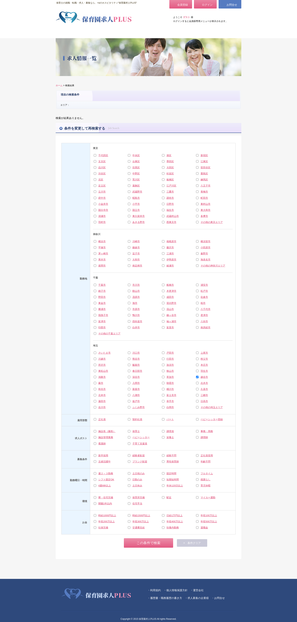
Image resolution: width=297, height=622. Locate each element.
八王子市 (205, 185)
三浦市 (170, 253)
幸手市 (170, 401)
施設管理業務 (105, 437)
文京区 (102, 161)
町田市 (204, 197)
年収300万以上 (140, 521)
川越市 (102, 358)
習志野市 (171, 303)
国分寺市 (103, 210)
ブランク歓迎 (139, 461)
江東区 (204, 161)
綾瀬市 (170, 265)
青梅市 (204, 191)
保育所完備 (138, 497)
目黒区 (136, 167)
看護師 (102, 443)
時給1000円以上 (107, 515)
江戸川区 (171, 185)
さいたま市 (104, 352)
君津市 (204, 315)
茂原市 (136, 297)
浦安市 (204, 284)
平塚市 (102, 247)
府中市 (102, 197)
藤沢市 (170, 247)
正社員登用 (207, 455)
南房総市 (205, 327)
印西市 (102, 327)
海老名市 (205, 259)
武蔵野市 (137, 191)
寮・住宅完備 (105, 497)
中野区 (136, 173)
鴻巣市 (102, 377)
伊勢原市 (171, 259)
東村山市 (205, 204)
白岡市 (170, 407)
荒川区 (136, 179)
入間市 (136, 383)
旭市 (134, 303)
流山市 (170, 309)
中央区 (136, 155)
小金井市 (103, 204)
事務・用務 (207, 431)
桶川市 (170, 389)
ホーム (59, 85)
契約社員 (137, 419)
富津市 (102, 321)
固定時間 (171, 473)
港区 (168, 155)
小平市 (136, 204)
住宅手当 (137, 503)
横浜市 (102, 241)
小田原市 (205, 247)
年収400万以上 (174, 521)
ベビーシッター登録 (212, 419)
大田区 (170, 167)
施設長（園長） (107, 431)
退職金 (204, 527)
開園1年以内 (105, 503)
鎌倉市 (136, 247)
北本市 (102, 395)
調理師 (204, 437)
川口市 (136, 352)
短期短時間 (172, 479)
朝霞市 (170, 383)
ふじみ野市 (138, 407)
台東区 (136, 161)
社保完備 (103, 527)
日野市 (170, 204)
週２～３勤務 (105, 473)
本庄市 (204, 364)
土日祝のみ (138, 473)
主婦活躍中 (104, 461)
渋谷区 (102, 173)
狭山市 (170, 371)
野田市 (102, 297)
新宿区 (204, 155)
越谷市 (204, 377)
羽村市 (102, 222)
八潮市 (136, 395)
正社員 (102, 419)
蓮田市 (102, 401)
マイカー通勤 (208, 497)
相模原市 (171, 241)
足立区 (102, 185)
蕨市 (100, 383)
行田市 (170, 358)
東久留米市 (138, 216)
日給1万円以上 (174, 515)
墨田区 (170, 161)
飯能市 (136, 364)
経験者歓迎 (138, 455)
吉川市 (102, 407)
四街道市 (137, 321)
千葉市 (102, 284)
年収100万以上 (209, 515)
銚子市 (102, 291)
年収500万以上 (209, 521)
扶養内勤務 (172, 527)
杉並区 (170, 173)
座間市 (102, 265)
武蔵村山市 (172, 216)
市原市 (136, 309)
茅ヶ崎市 (103, 253)
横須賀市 (205, 241)
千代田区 (103, 155)
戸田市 (170, 352)
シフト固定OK (106, 479)
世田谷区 (205, 167)
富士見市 (171, 395)
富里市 (170, 327)
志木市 (204, 383)
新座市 (136, 389)
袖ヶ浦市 (171, 321)
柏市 (203, 303)
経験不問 (171, 455)
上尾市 (204, 352)
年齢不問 (205, 461)
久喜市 (204, 389)
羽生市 (204, 371)
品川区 (102, 167)
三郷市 (204, 395)
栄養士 (170, 437)
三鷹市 (170, 191)
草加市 (170, 377)
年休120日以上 (174, 485)
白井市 (136, 327)
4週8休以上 (104, 485)
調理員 (170, 431)
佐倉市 (204, 297)
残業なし (205, 479)
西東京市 (171, 222)
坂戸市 (136, 401)
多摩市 (204, 216)
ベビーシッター (141, 437)
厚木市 (102, 259)
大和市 (136, 259)
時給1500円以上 (141, 515)
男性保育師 (172, 461)
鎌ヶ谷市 (171, 315)
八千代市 (205, 309)
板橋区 (170, 179)
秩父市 (204, 358)
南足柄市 (137, 265)
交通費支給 (138, 527)
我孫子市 (103, 315)
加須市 (170, 364)
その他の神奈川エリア (213, 265)
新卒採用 (103, 455)
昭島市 (136, 197)
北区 (100, 179)
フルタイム (207, 473)
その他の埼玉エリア (212, 407)
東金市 (102, 303)
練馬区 (204, 179)
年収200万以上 (106, 521)
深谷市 (136, 377)
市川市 (136, 284)
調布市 (170, 197)
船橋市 (170, 284)
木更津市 (171, 291)
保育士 (136, 431)
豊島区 (204, 173)
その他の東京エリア (212, 222)
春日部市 (137, 371)
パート (170, 419)
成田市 (170, 297)
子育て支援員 (139, 443)
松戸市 (204, 291)
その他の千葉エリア (109, 333)
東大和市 (205, 210)
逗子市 (136, 253)
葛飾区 (136, 185)
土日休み (137, 485)
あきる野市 (138, 222)
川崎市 (136, 241)
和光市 (102, 389)
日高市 (204, 401)
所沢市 (102, 364)
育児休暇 (205, 485)
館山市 (136, 291)
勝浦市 (102, 309)
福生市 (170, 210)
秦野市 (204, 253)
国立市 (136, 210)
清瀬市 (102, 216)
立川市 (102, 191)
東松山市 (103, 371)
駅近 (168, 497)
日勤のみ (137, 479)
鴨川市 (136, 315)
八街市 (204, 321)
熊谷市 (136, 358)
